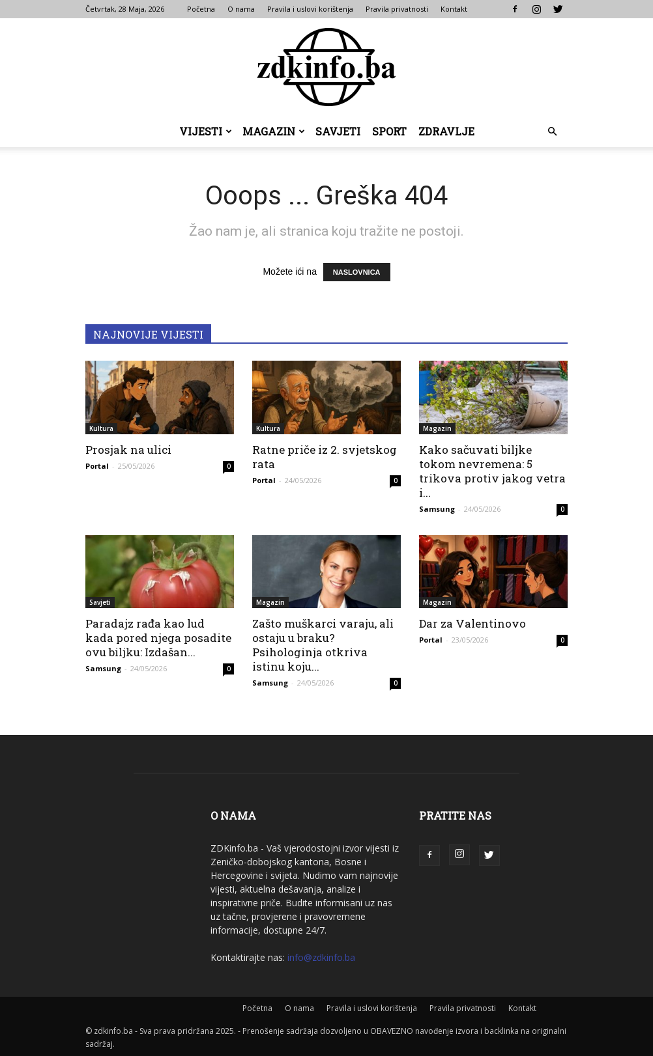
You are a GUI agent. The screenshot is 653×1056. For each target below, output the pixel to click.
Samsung (437, 509)
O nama (241, 9)
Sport (389, 131)
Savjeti (337, 131)
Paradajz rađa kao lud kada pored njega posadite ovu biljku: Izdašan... (158, 638)
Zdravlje (446, 131)
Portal (97, 466)
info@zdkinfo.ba (321, 957)
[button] (552, 132)
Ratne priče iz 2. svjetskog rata (324, 456)
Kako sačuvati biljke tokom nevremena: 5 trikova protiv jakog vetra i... (492, 471)
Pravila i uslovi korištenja (310, 9)
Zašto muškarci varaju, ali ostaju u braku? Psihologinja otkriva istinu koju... (323, 645)
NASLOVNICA (357, 272)
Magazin (273, 131)
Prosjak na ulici (128, 449)
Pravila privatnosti (397, 9)
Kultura (101, 428)
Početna (201, 9)
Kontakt (454, 9)
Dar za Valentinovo (472, 623)
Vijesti (205, 131)
